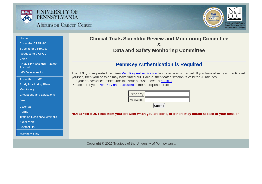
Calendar (26, 106)
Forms (24, 111)
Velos (23, 58)
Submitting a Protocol (34, 48)
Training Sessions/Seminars (38, 116)
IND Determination (32, 72)
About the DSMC (31, 79)
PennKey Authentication (139, 73)
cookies (166, 81)
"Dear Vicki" (27, 121)
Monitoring (27, 89)
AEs (22, 99)
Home (24, 38)
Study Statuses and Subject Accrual (38, 65)
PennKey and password (116, 85)
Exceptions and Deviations (37, 94)
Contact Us (27, 127)
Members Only (29, 133)
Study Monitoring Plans (35, 84)
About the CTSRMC (33, 43)
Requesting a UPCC (33, 53)
